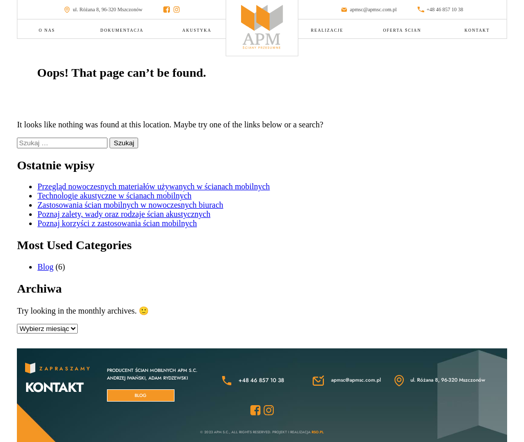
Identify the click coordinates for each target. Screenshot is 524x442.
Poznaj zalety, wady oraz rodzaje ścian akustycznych (123, 214)
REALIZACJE (327, 30)
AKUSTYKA (196, 30)
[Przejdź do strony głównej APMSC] (261, 28)
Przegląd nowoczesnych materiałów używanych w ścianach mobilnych (153, 186)
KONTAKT (477, 30)
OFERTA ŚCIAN (402, 30)
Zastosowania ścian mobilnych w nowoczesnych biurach (130, 205)
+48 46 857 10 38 (440, 10)
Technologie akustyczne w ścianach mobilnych (114, 195)
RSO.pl (318, 432)
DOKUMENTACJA (121, 30)
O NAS (47, 30)
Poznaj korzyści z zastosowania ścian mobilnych (116, 223)
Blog (45, 266)
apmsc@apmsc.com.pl (369, 10)
